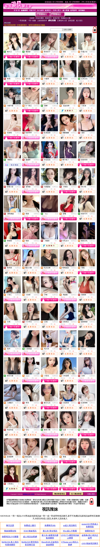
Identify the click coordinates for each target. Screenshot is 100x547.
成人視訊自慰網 (30, 537)
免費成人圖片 (30, 525)
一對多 (19, 160)
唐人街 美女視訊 (50, 531)
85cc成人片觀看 (70, 531)
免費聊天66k (50, 525)
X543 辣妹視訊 (30, 531)
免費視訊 (18, 52)
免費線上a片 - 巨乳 (28, 494)
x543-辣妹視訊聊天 (90, 543)
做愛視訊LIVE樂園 (10, 537)
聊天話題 (10, 525)
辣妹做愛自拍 (10, 531)
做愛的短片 (90, 531)
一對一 (74, 106)
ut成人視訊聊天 (70, 525)
